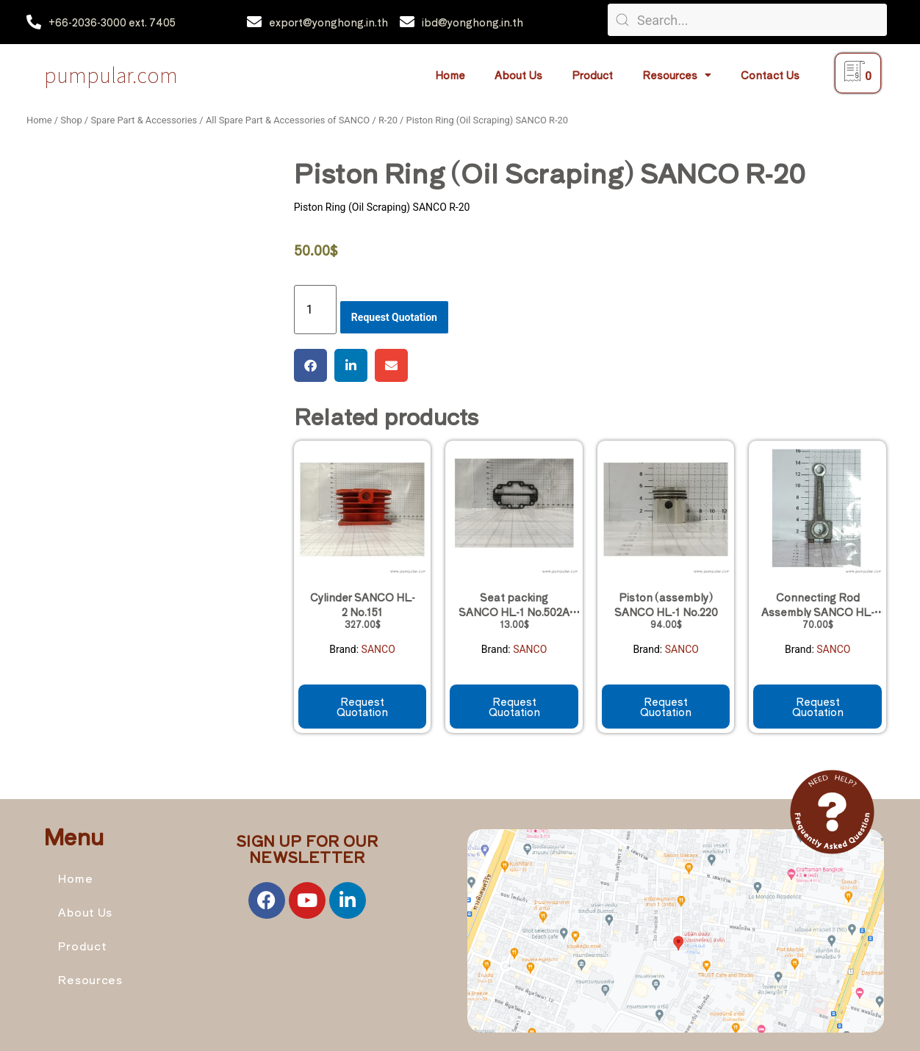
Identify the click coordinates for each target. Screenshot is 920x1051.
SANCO (378, 649)
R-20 (388, 120)
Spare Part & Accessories (143, 120)
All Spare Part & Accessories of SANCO (288, 120)
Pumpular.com (111, 75)
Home (450, 75)
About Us (518, 75)
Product (592, 75)
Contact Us (770, 75)
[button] (310, 365)
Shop (71, 120)
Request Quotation (394, 317)
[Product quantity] (315, 309)
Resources (676, 74)
